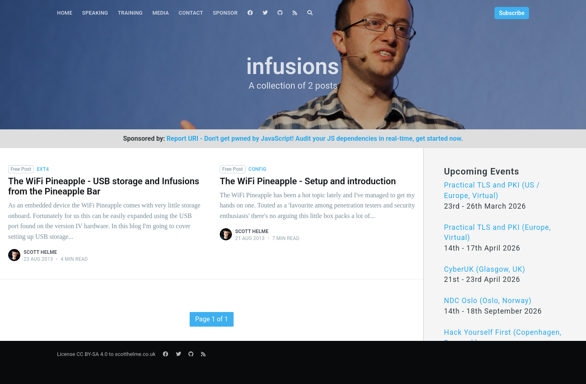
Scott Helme (40, 252)
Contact (191, 13)
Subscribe (512, 13)
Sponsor (225, 13)
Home (64, 13)
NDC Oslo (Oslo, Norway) (487, 301)
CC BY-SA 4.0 (92, 354)
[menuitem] (64, 13)
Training (130, 13)
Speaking (95, 13)
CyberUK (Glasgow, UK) (484, 269)
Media (160, 13)
